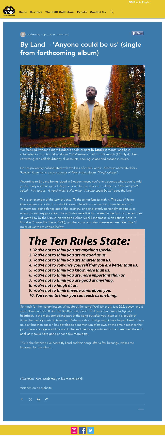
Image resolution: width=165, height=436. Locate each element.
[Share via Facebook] (21, 399)
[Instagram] (74, 430)
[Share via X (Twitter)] (30, 399)
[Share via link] (46, 399)
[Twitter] (90, 430)
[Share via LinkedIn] (38, 399)
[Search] (112, 12)
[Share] (138, 33)
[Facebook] (82, 430)
